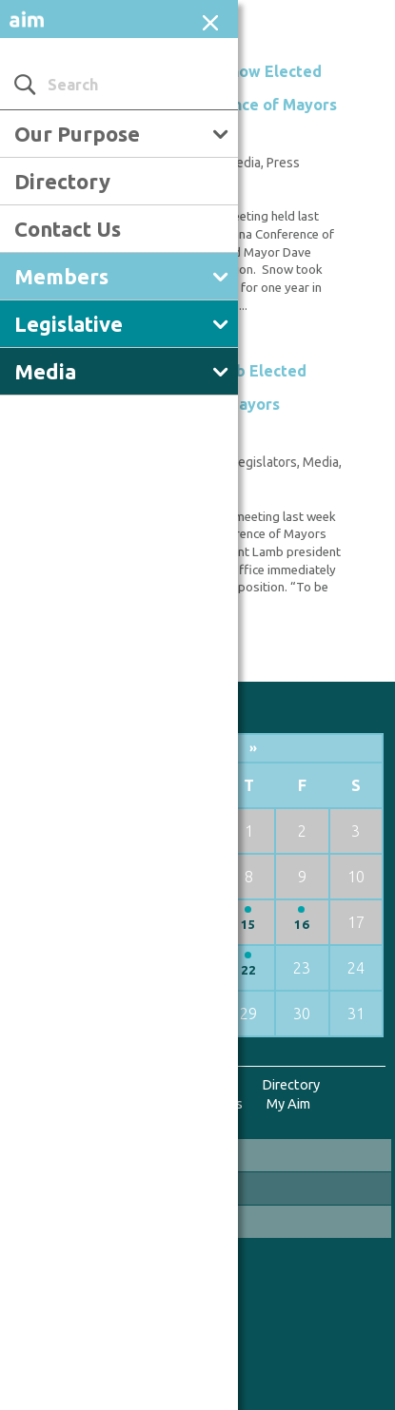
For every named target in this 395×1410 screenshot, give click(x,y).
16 (301, 924)
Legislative (68, 324)
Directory (62, 181)
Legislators (264, 462)
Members (61, 276)
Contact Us (67, 229)
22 (248, 970)
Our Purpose (77, 133)
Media (45, 371)
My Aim (288, 1103)
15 (248, 924)
